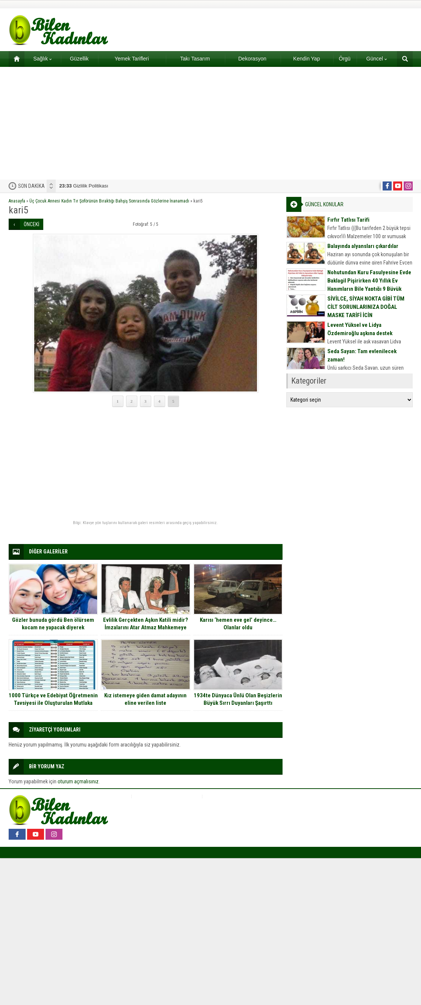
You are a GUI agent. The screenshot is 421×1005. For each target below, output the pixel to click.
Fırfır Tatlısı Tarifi (348, 219)
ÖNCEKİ (32, 224)
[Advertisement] (210, 123)
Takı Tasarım (195, 59)
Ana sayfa (14, 59)
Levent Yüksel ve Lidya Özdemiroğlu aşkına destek (359, 329)
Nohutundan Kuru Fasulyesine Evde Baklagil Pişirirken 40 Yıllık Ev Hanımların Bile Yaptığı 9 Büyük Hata (369, 285)
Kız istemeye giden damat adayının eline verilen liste (145, 699)
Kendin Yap (306, 59)
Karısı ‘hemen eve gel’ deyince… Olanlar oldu (238, 624)
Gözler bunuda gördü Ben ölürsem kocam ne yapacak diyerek (53, 624)
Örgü (345, 59)
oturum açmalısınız (78, 781)
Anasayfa (17, 201)
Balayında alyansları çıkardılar (362, 246)
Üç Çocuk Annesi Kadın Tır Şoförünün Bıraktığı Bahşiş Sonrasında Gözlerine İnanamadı (109, 201)
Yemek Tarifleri (131, 59)
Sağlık (42, 59)
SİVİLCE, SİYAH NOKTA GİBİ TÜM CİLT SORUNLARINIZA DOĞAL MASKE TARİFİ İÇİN (365, 307)
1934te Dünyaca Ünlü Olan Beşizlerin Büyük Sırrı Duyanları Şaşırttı (238, 699)
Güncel (376, 59)
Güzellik (79, 59)
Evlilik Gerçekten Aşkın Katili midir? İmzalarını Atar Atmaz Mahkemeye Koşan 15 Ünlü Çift (145, 627)
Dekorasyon (252, 59)
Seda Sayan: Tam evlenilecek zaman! (362, 355)
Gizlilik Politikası (83, 186)
